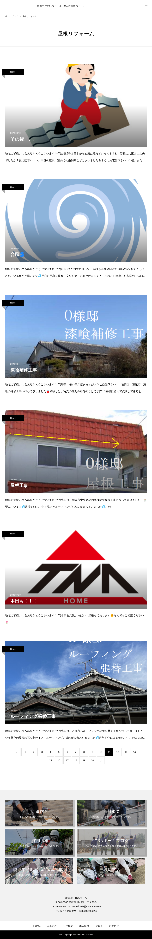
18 (75, 760)
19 (84, 760)
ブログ (99, 925)
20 (92, 760)
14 (134, 752)
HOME (37, 925)
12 (117, 752)
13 (126, 752)
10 (101, 752)
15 (50, 760)
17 (67, 760)
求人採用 (84, 925)
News (12, 72)
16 (59, 760)
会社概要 (68, 925)
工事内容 (52, 925)
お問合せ (114, 925)
